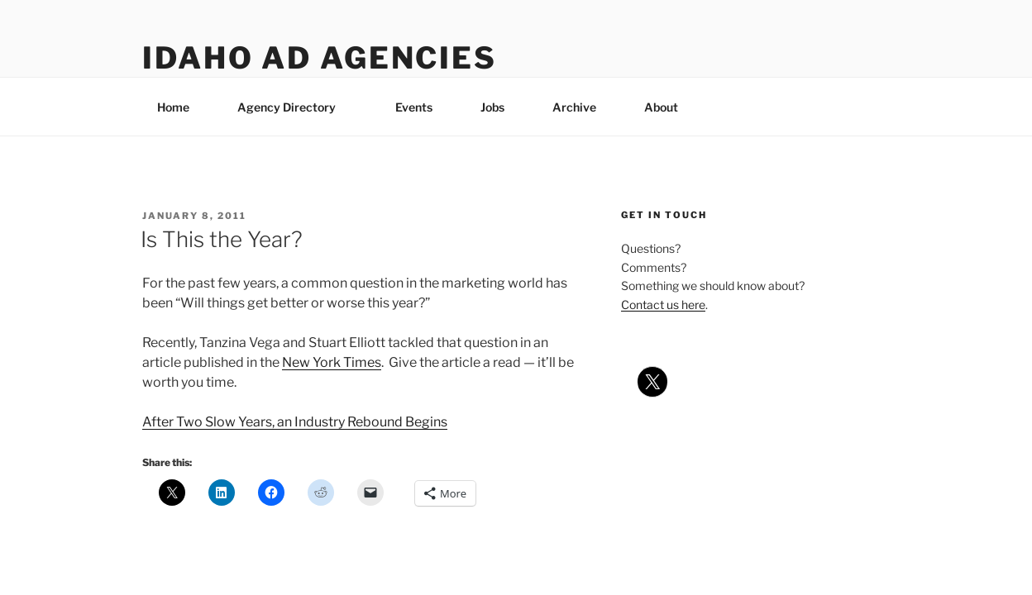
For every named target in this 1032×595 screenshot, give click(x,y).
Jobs (492, 107)
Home (173, 107)
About (669, 107)
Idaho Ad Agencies (319, 58)
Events (413, 107)
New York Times (331, 362)
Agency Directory (294, 107)
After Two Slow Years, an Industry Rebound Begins (294, 422)
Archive (574, 107)
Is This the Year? (222, 239)
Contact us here (663, 305)
